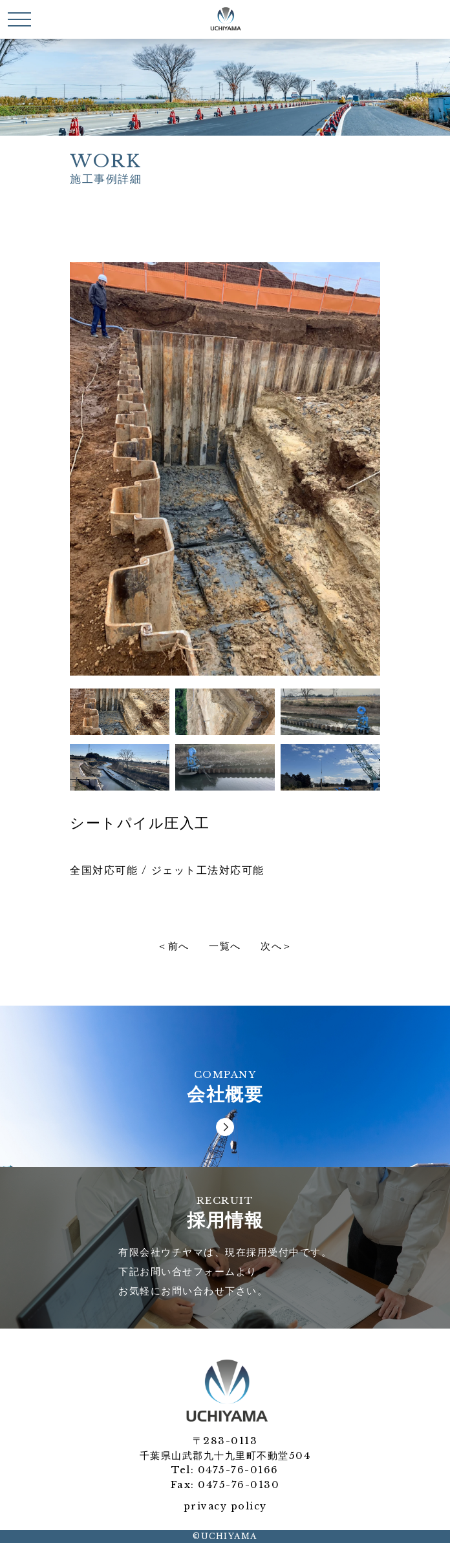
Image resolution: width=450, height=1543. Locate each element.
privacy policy (225, 1506)
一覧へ (225, 946)
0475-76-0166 (238, 1470)
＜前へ (173, 946)
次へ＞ (277, 946)
